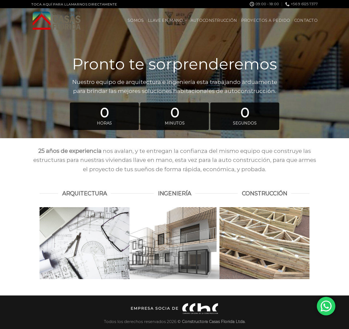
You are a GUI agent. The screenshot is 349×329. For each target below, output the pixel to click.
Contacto (306, 20)
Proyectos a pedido (265, 20)
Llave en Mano (167, 20)
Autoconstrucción (214, 20)
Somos (136, 20)
